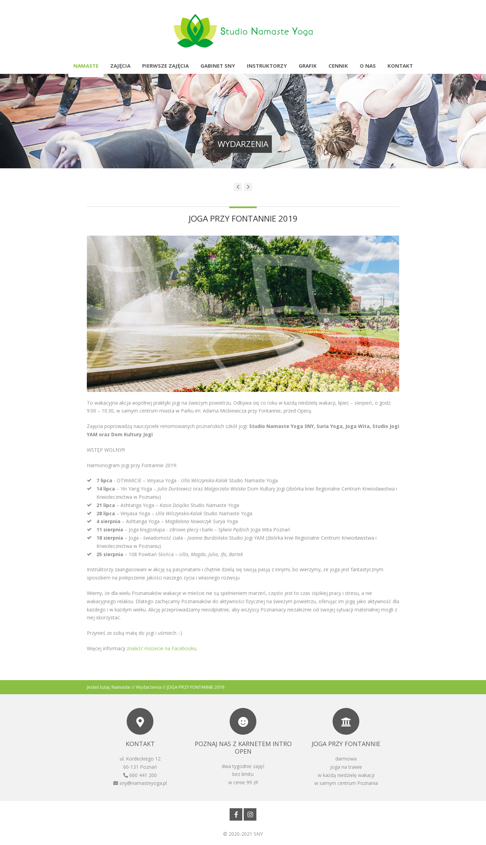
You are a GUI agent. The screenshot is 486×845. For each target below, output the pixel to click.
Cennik (338, 65)
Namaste (86, 65)
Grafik (308, 65)
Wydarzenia (148, 687)
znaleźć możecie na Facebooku (161, 648)
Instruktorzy (267, 65)
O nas (368, 65)
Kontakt (400, 65)
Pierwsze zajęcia (165, 65)
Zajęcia (120, 65)
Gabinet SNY (217, 65)
